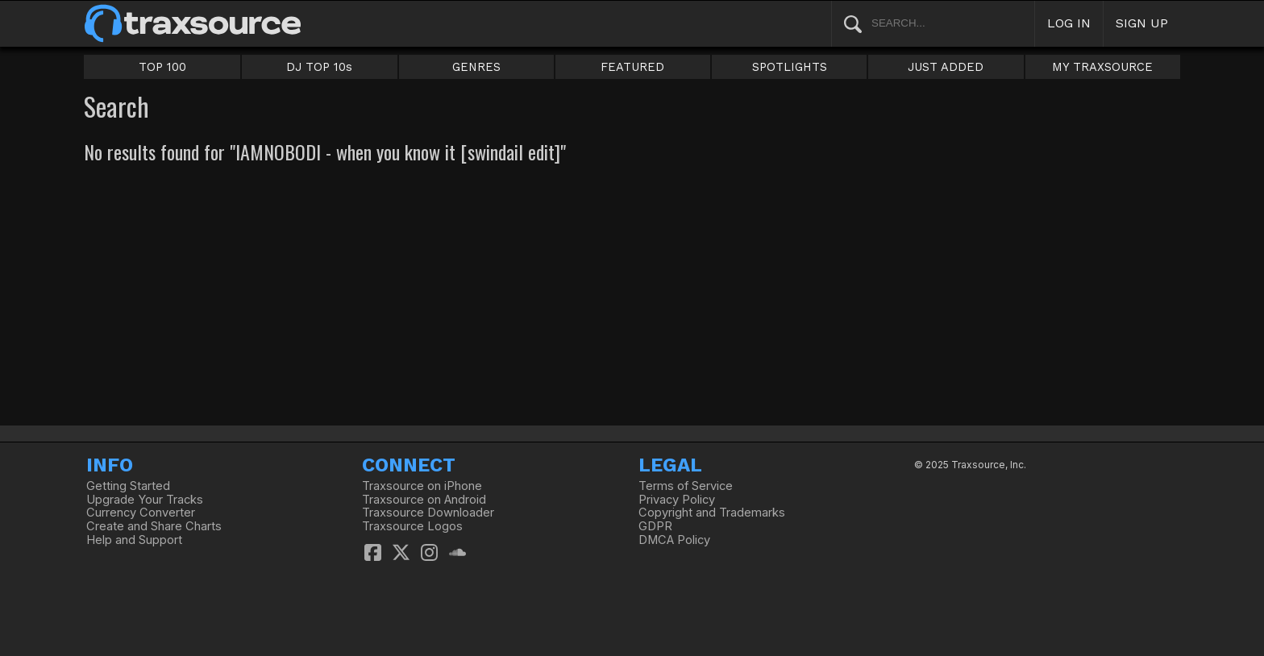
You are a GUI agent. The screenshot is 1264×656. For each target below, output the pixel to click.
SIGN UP (1142, 23)
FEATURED (632, 67)
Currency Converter (140, 512)
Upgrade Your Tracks (144, 499)
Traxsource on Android (424, 499)
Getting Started (128, 486)
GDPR (655, 526)
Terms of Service (685, 486)
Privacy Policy (676, 499)
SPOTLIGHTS (789, 67)
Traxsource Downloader (428, 512)
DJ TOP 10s (319, 67)
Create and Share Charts (154, 526)
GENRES (476, 67)
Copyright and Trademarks (711, 512)
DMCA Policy (674, 540)
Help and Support (134, 540)
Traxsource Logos (412, 526)
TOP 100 (162, 67)
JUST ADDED (945, 67)
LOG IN (1069, 23)
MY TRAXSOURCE (1102, 67)
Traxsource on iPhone (422, 486)
